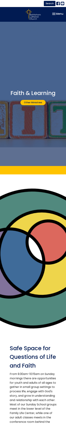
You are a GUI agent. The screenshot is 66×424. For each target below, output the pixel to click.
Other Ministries (33, 102)
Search (50, 3)
